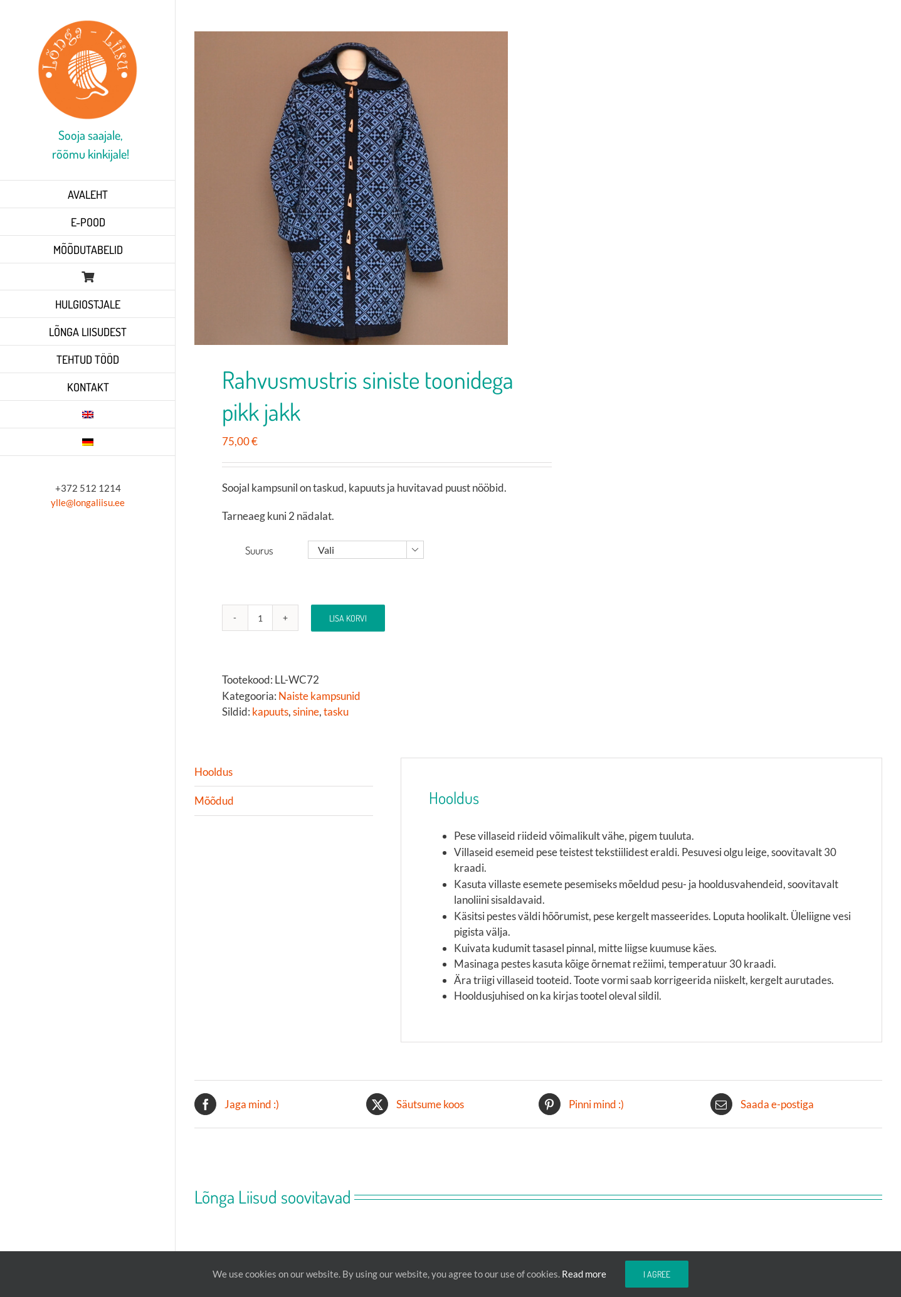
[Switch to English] (88, 414)
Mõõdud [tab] (214, 800)
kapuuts (270, 711)
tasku (336, 711)
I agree (656, 1274)
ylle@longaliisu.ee (88, 502)
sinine (306, 711)
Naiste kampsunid (319, 695)
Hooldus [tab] (213, 771)
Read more (584, 1273)
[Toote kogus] (260, 617)
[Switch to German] (88, 442)
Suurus (259, 550)
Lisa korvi (348, 618)
